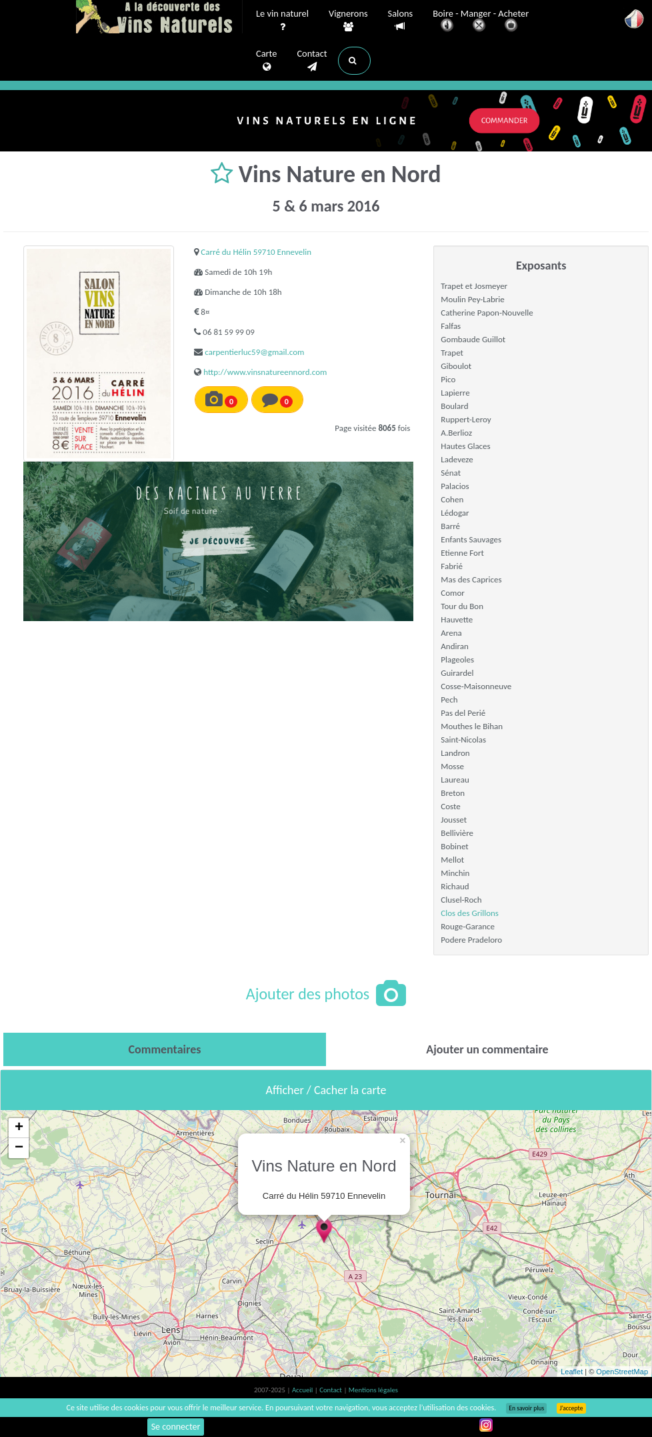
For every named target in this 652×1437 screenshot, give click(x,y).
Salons (400, 20)
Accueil (303, 1390)
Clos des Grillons (470, 913)
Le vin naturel (282, 21)
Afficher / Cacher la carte (326, 1090)
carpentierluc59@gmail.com (254, 352)
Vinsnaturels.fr (159, 18)
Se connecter (176, 1426)
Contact (312, 61)
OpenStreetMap (622, 1372)
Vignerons (348, 21)
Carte (266, 61)
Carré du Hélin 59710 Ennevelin (256, 252)
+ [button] (19, 1128)
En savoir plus (526, 1408)
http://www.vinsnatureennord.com (265, 372)
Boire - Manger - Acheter (481, 22)
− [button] (19, 1148)
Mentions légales (373, 1390)
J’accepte (571, 1408)
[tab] (164, 1049)
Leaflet (572, 1372)
